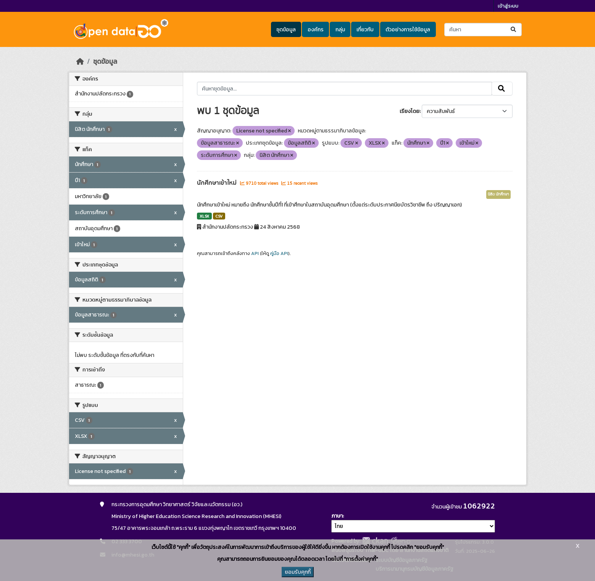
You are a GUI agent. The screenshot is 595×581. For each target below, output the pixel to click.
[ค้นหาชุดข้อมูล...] (483, 29)
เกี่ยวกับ (365, 30)
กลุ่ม (340, 30)
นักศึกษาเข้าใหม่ (217, 183)
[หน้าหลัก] (80, 61)
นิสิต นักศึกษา (498, 194)
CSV (219, 216)
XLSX (204, 216)
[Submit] (514, 29)
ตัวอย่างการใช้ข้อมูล (407, 30)
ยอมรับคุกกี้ (298, 572)
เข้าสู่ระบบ (508, 6)
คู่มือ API (279, 253)
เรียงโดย (409, 111)
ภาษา (337, 516)
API (255, 253)
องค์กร (316, 30)
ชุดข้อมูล (286, 30)
